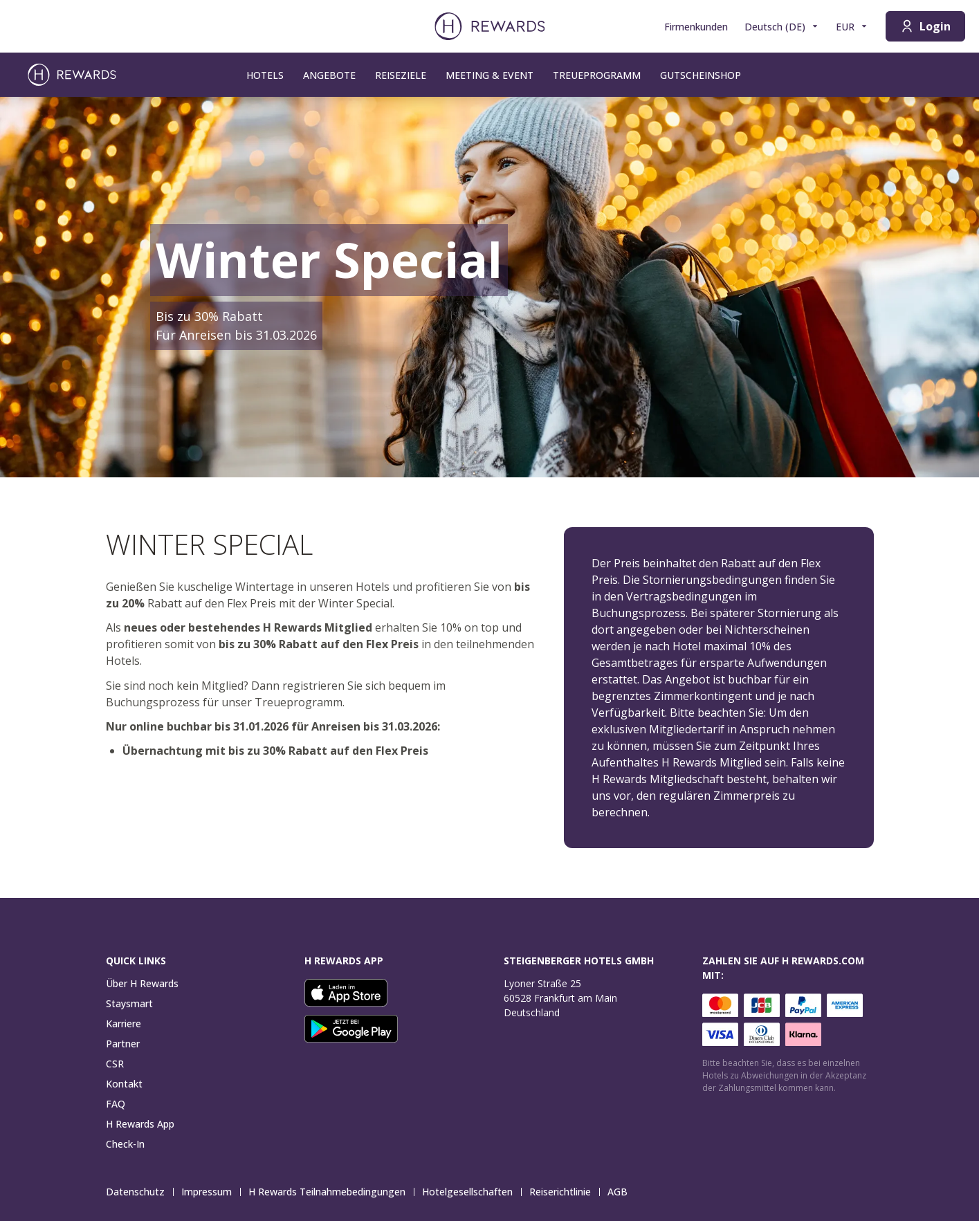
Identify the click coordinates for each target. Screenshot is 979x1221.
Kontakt (124, 1083)
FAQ (115, 1103)
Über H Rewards (142, 983)
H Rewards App (140, 1123)
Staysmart (129, 1003)
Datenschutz (139, 1191)
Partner (123, 1043)
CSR (115, 1063)
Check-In (125, 1143)
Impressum (210, 1191)
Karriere (123, 1023)
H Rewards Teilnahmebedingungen (331, 1191)
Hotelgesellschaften (471, 1191)
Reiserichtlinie (564, 1191)
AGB (621, 1191)
